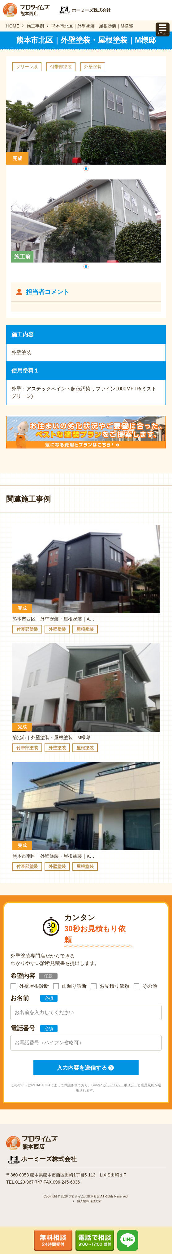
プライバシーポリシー (120, 1085)
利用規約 (147, 1085)
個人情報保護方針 (89, 1201)
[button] (86, 168)
